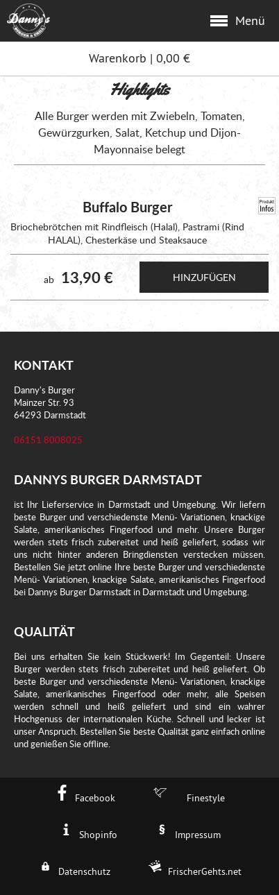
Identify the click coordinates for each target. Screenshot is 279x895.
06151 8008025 (48, 440)
